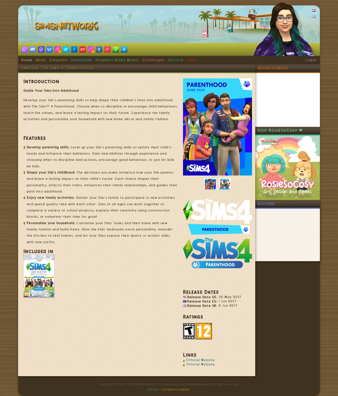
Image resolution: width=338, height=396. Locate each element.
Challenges (153, 60)
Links (191, 60)
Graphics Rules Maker (117, 60)
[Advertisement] (287, 100)
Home (27, 60)
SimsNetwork (67, 27)
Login (311, 60)
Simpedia (58, 60)
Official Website (200, 360)
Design (152, 389)
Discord (175, 60)
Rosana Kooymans (176, 389)
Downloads (81, 60)
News (41, 60)
